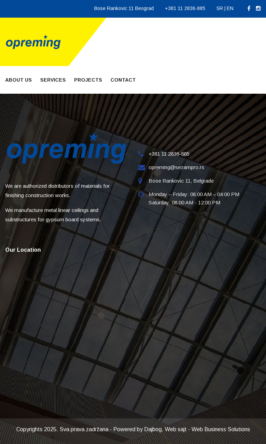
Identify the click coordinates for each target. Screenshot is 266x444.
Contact (123, 80)
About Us (18, 80)
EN (230, 8)
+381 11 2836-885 (185, 8)
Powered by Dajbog (137, 429)
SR (219, 8)
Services (53, 80)
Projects (88, 80)
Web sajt (176, 429)
